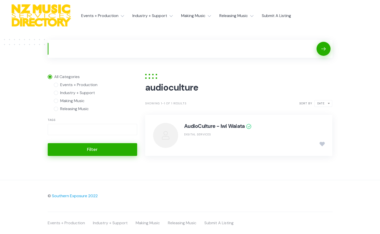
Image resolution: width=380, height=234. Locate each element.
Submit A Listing (276, 15)
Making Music (193, 15)
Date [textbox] (321, 103)
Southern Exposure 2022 (75, 195)
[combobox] (92, 129)
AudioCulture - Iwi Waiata (214, 126)
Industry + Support (149, 15)
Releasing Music (233, 15)
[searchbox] (53, 130)
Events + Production (99, 15)
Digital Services (197, 134)
